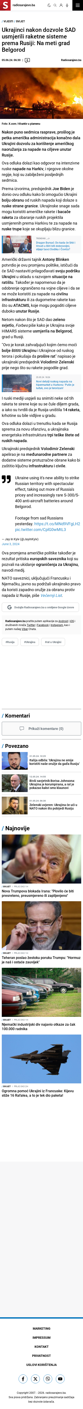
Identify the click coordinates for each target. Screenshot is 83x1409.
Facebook (43, 625)
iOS (72, 621)
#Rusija (10, 642)
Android (63, 621)
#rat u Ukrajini (53, 642)
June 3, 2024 (10, 544)
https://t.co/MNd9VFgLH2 (57, 523)
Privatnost (41, 1356)
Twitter (31, 625)
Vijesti (8, 21)
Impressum (41, 1337)
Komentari (17, 715)
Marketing (41, 1328)
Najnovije (17, 828)
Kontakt (42, 1346)
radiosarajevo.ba (56, 1392)
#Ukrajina (29, 642)
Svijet (20, 21)
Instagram (57, 625)
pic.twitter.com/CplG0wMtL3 (40, 529)
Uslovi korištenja (41, 1365)
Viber (25, 629)
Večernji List (51, 595)
